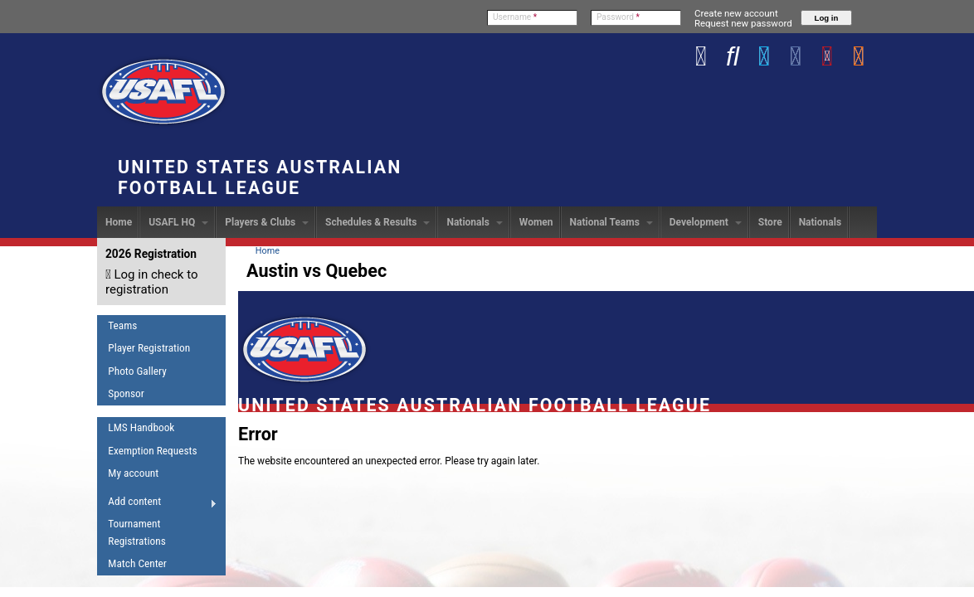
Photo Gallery (137, 371)
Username (515, 17)
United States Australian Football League (260, 177)
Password (618, 17)
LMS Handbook (141, 427)
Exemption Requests (152, 450)
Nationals (474, 222)
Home (118, 222)
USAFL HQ (178, 222)
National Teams (611, 222)
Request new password (743, 23)
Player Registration (149, 348)
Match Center (137, 563)
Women (536, 222)
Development (706, 222)
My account (133, 473)
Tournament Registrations (136, 532)
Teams (122, 325)
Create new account (736, 13)
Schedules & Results (377, 222)
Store (770, 222)
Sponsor (126, 393)
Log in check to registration (151, 282)
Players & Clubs (267, 222)
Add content (157, 504)
